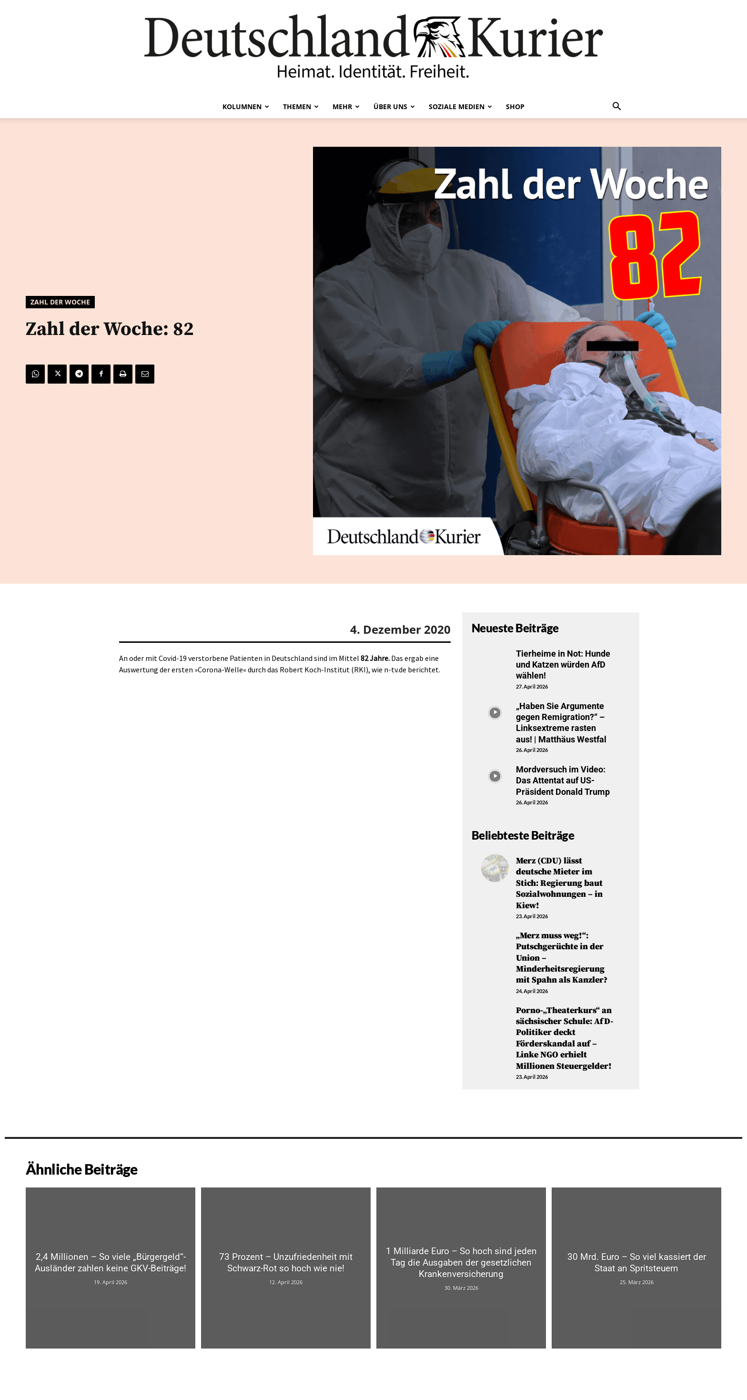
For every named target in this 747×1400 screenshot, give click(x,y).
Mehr (346, 106)
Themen (301, 106)
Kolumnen (245, 106)
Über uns (394, 106)
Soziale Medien (460, 106)
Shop (515, 106)
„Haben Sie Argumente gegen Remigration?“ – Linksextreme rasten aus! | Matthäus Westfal (561, 722)
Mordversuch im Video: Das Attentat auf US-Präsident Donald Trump (563, 780)
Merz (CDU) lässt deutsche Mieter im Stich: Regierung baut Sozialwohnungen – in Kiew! (559, 883)
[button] (616, 107)
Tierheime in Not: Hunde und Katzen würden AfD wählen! (563, 665)
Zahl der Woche (60, 302)
